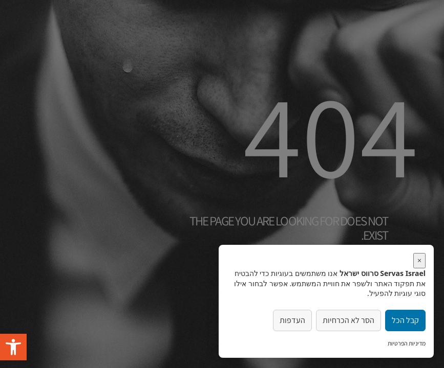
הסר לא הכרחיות (348, 320)
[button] (13, 347)
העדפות (292, 320)
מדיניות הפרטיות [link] (407, 343)
